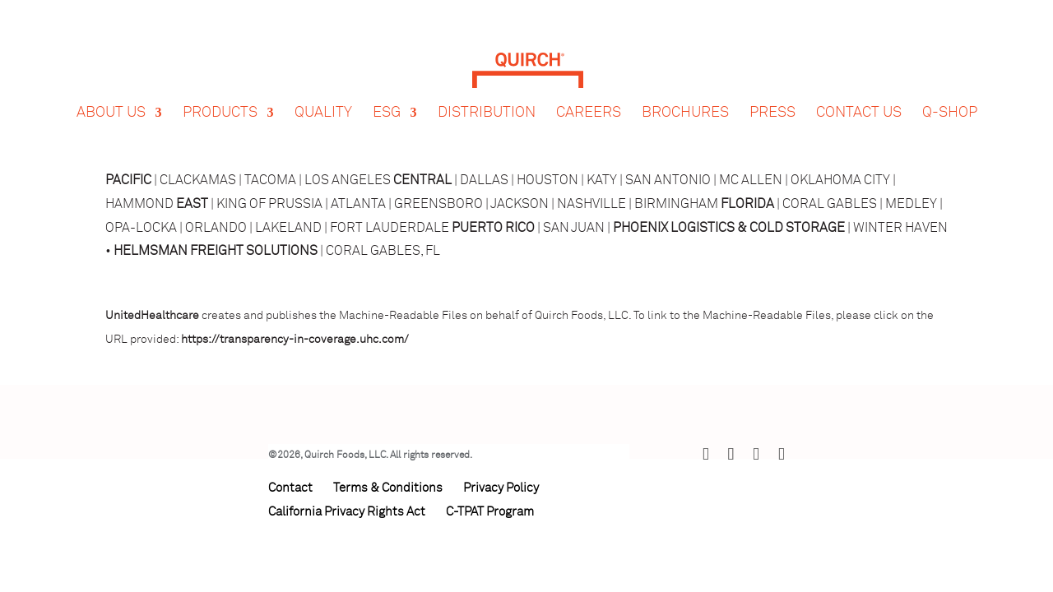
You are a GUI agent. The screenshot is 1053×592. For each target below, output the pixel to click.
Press (772, 97)
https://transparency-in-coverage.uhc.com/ (295, 339)
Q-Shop (949, 97)
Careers (588, 97)
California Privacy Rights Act (346, 512)
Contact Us (859, 97)
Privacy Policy (501, 488)
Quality (323, 97)
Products (220, 97)
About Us (111, 97)
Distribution (487, 97)
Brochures (685, 97)
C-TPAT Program (490, 512)
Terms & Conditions (388, 488)
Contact (290, 488)
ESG (387, 97)
